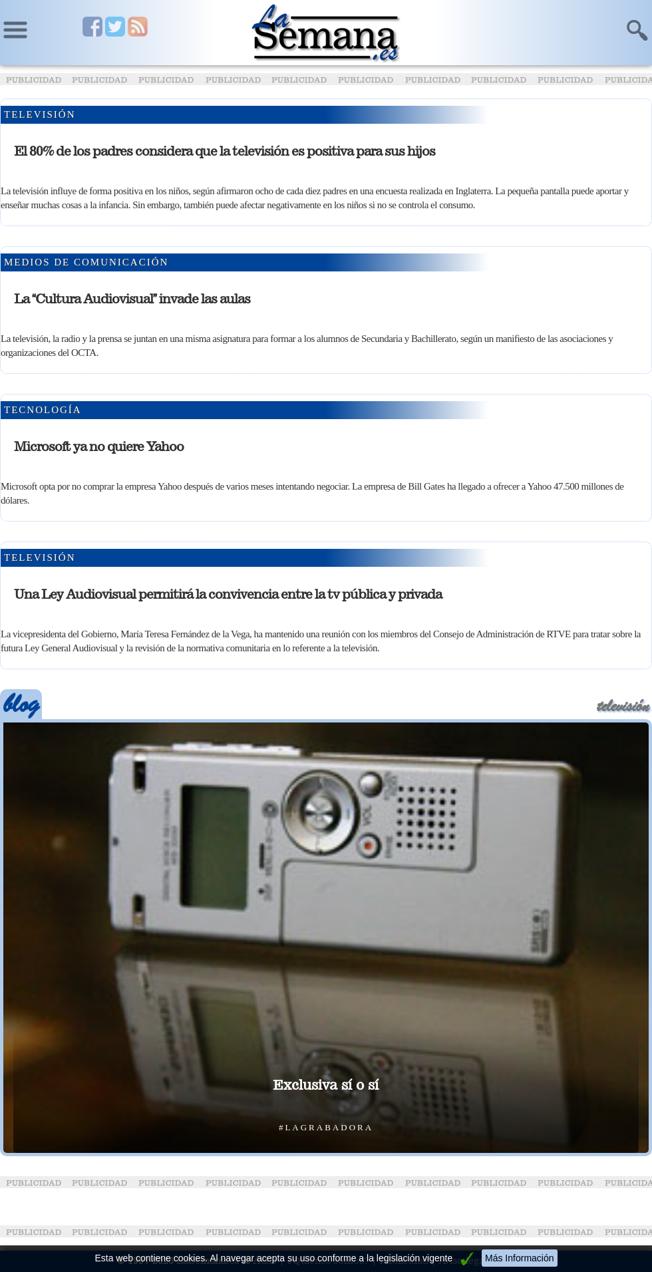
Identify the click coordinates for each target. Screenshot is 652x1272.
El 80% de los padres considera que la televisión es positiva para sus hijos (224, 151)
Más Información (519, 1258)
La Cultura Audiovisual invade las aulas (132, 298)
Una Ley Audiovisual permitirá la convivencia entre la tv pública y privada (228, 594)
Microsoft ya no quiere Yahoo (99, 446)
